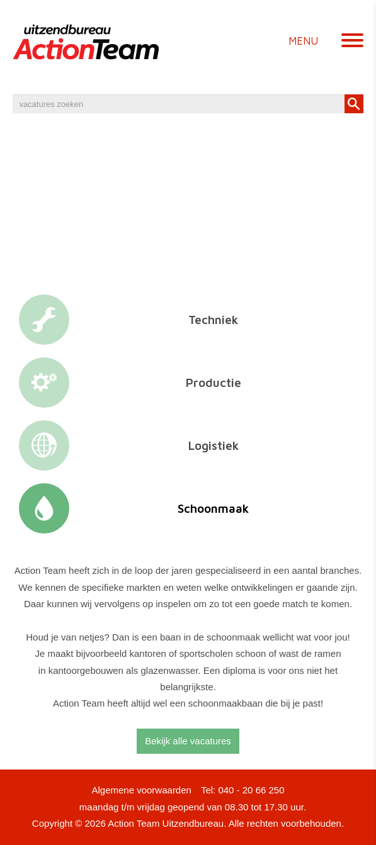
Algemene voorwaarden (141, 790)
